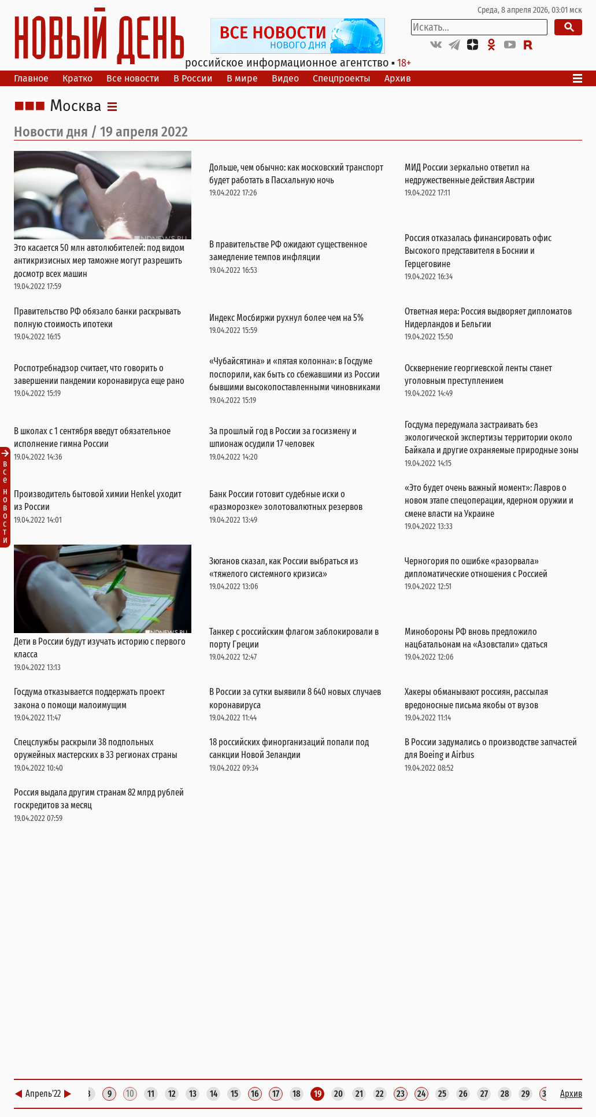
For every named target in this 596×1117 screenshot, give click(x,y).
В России (193, 78)
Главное (31, 78)
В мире (242, 78)
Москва (76, 106)
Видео (285, 78)
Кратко (77, 78)
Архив (397, 78)
